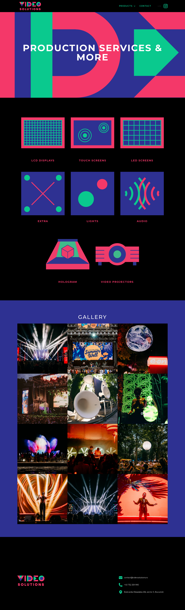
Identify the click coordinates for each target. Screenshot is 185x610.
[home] (32, 6)
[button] (125, 6)
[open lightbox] (42, 349)
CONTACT (145, 6)
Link (159, 6)
